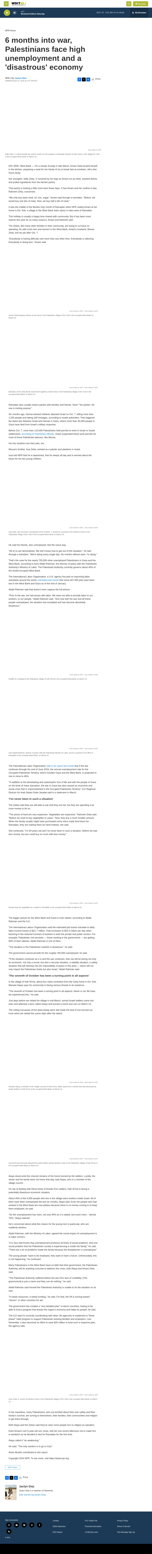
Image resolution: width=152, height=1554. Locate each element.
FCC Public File (91, 1521)
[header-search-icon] (128, 3)
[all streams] (139, 13)
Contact (56, 1521)
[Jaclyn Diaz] (11, 1492)
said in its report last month (60, 766)
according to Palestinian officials (38, 434)
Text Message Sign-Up (126, 1532)
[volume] (14, 13)
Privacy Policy (122, 1521)
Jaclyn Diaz (21, 78)
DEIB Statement (59, 1526)
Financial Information (93, 1526)
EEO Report (57, 1532)
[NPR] (76, 1549)
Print (97, 78)
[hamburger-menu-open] (6, 3)
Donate (142, 4)
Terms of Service (123, 1526)
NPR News (10, 30)
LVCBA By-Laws (91, 1532)
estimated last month (48, 580)
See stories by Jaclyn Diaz (32, 1494)
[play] (7, 12)
